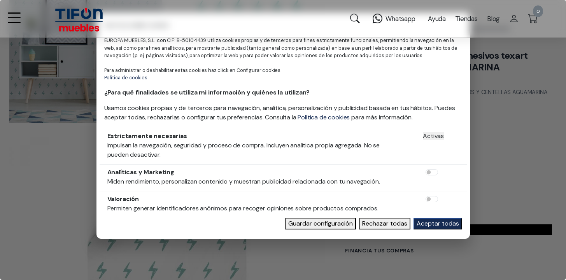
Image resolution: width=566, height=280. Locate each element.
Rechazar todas (384, 223)
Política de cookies (125, 77)
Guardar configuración (320, 223)
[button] (14, 23)
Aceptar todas (438, 223)
